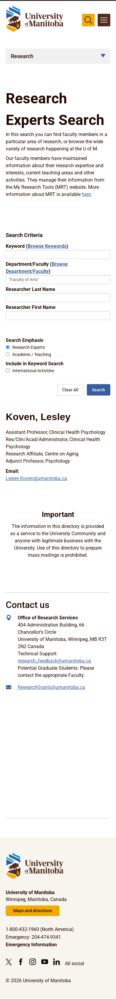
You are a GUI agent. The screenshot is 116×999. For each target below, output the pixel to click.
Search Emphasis (24, 340)
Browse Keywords (47, 246)
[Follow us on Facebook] (20, 961)
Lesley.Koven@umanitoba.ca (36, 478)
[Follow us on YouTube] (44, 961)
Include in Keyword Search (34, 363)
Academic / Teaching (31, 354)
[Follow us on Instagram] (32, 961)
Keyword (37, 246)
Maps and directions (32, 910)
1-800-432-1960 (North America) (40, 929)
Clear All (70, 389)
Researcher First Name (31, 307)
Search (98, 389)
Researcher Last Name (30, 289)
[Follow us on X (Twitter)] (10, 962)
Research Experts (28, 347)
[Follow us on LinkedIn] (56, 961)
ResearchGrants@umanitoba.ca (51, 687)
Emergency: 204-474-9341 (33, 937)
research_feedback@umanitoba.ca (54, 661)
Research (22, 56)
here (86, 194)
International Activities (33, 370)
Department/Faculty (37, 267)
